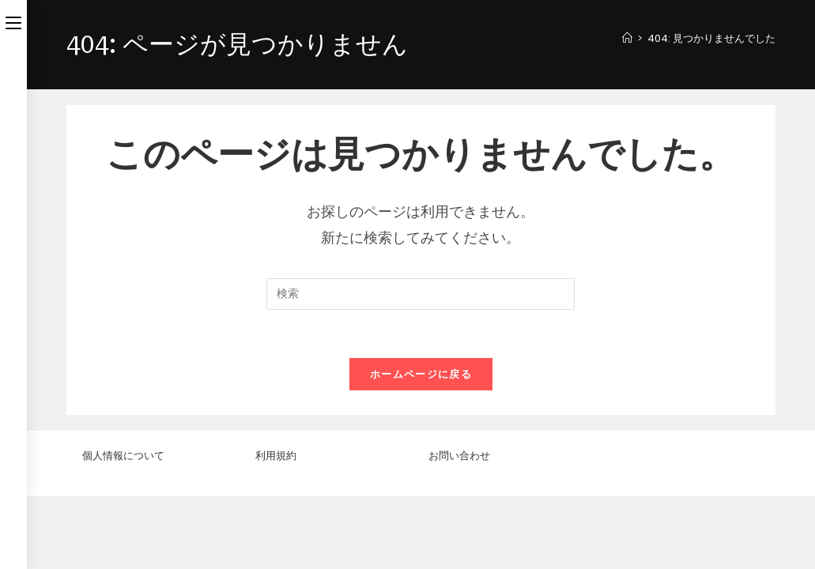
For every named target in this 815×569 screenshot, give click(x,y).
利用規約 (275, 528)
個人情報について (123, 528)
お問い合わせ (459, 528)
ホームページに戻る (421, 374)
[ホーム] (627, 38)
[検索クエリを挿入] (420, 294)
